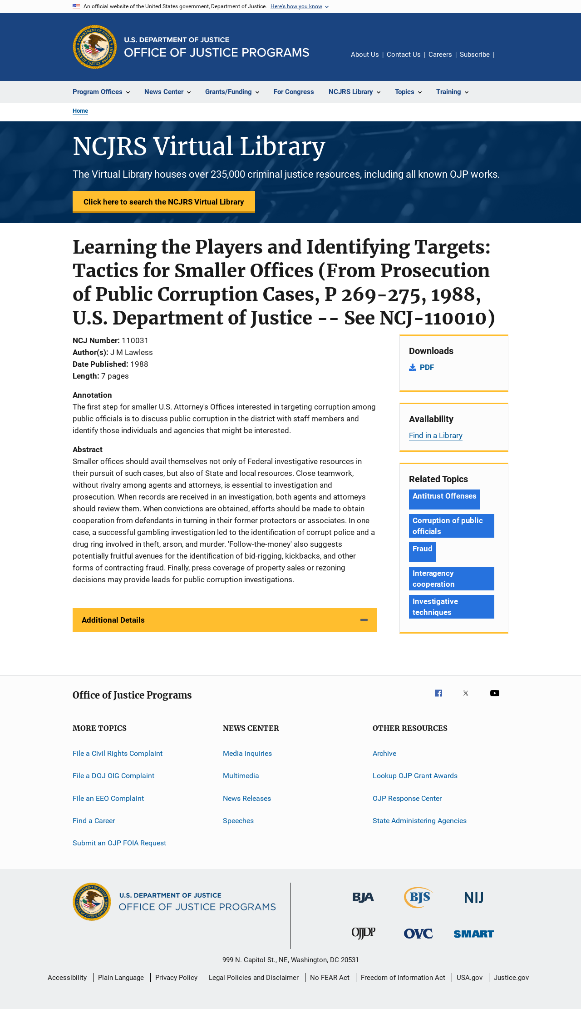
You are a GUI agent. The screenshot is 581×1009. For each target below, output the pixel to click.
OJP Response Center (407, 798)
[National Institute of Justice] (474, 905)
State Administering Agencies (420, 820)
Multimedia (241, 775)
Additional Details (113, 619)
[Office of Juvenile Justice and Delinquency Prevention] (363, 941)
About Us (365, 54)
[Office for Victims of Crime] (418, 940)
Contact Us (404, 54)
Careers (440, 54)
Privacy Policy (176, 978)
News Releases (247, 798)
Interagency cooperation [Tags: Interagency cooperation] (434, 579)
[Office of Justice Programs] (95, 47)
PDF (427, 367)
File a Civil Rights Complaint (117, 753)
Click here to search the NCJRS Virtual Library (164, 201)
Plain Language (121, 978)
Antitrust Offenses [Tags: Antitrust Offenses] (445, 495)
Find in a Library (436, 435)
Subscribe (475, 54)
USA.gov (470, 978)
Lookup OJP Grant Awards (415, 775)
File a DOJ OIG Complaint (113, 775)
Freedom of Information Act (403, 978)
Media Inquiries (247, 753)
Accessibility (67, 978)
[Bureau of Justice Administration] (363, 904)
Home (80, 110)
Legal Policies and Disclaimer (254, 978)
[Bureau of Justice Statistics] (418, 910)
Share (508, 61)
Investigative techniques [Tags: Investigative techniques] (435, 607)
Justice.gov (511, 978)
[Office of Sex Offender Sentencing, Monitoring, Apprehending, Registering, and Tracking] (474, 939)
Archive (384, 753)
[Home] (216, 47)
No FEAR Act (330, 978)
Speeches (238, 820)
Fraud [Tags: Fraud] (423, 548)
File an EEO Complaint (108, 798)
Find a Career (94, 820)
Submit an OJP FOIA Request (119, 843)
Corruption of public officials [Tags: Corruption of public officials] (448, 526)
